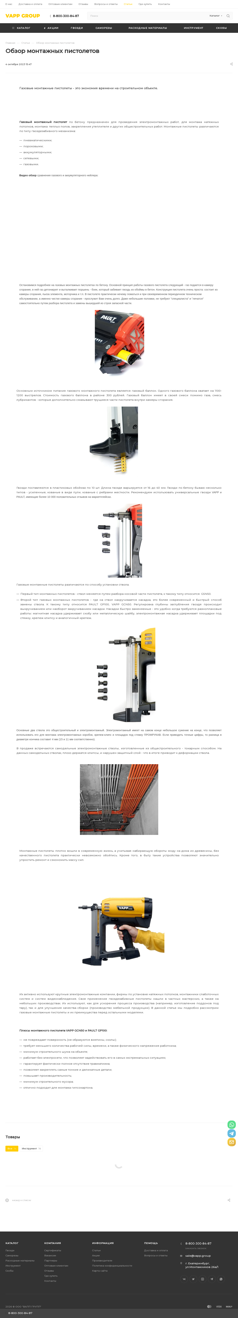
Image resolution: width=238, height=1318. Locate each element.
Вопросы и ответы (155, 1255)
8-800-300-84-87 (66, 16)
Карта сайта (99, 1270)
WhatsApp (221, 1279)
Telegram (212, 1279)
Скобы (9, 1270)
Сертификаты (52, 1250)
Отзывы (49, 1270)
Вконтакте (184, 1279)
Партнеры (50, 1260)
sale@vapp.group (198, 1255)
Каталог (11, 1243)
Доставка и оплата (156, 1250)
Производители (102, 1260)
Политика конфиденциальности (112, 1265)
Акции (96, 1255)
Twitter (193, 1279)
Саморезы (11, 1255)
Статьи (96, 1250)
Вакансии (50, 1255)
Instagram (202, 1279)
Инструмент (13, 1265)
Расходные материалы (19, 1260)
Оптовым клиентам (56, 1265)
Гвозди (9, 1250)
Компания (52, 1243)
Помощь (151, 1243)
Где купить (51, 1275)
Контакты (50, 1280)
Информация (102, 1243)
